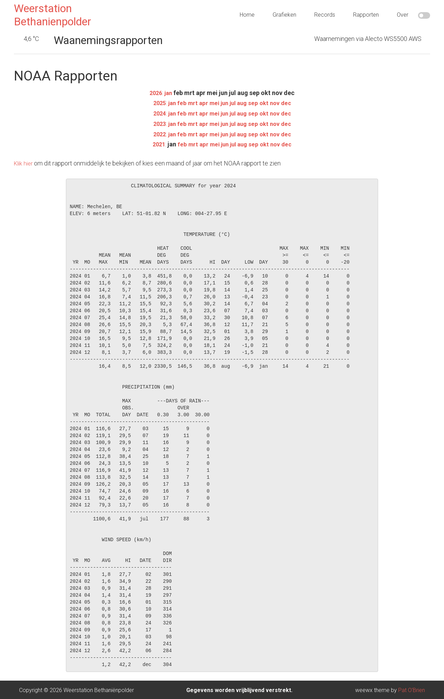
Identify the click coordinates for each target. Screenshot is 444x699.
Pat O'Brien (411, 689)
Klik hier (24, 162)
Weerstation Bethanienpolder (52, 15)
